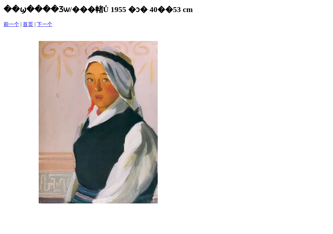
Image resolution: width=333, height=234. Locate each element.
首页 (28, 24)
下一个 (44, 24)
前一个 (11, 24)
